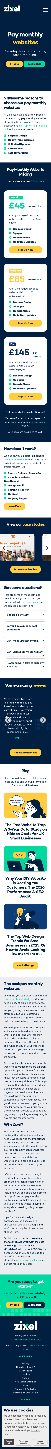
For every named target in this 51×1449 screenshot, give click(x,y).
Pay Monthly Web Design (25, 1393)
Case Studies (25, 1371)
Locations (25, 1374)
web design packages (28, 1260)
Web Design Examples (25, 1382)
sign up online (27, 126)
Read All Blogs (25, 965)
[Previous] (4, 548)
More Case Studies (25, 569)
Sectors (25, 1378)
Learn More (14, 506)
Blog (25, 1385)
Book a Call (34, 64)
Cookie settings (40, 1442)
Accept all (9, 1442)
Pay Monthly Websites (25, 1389)
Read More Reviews (25, 752)
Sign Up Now (25, 250)
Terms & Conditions (19, 1339)
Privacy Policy (35, 1339)
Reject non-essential (23, 1442)
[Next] (47, 548)
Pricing (14, 64)
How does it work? (25, 1367)
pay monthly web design (18, 999)
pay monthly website (16, 459)
